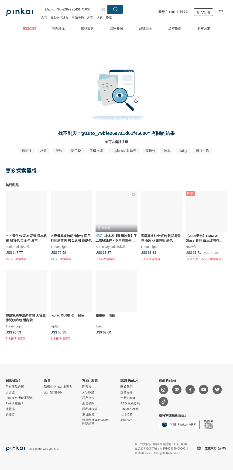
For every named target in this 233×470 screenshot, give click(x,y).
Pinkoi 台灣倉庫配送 (19, 398)
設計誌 (10, 392)
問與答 (86, 386)
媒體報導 (126, 392)
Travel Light (59, 247)
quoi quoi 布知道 (18, 247)
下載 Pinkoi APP (179, 425)
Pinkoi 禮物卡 (15, 403)
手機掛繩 (96, 151)
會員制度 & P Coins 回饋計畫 (95, 421)
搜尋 (115, 9)
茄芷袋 (26, 151)
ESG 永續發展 (130, 403)
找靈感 (10, 409)
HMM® (191, 247)
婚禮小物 (202, 151)
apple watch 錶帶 (124, 151)
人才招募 (126, 414)
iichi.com (126, 420)
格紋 (109, 17)
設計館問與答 (53, 392)
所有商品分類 (15, 386)
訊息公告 (88, 398)
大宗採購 (88, 392)
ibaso (99, 326)
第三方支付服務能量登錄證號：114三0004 (161, 444)
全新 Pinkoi (128, 398)
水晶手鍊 (78, 17)
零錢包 (150, 151)
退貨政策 (88, 414)
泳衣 (90, 17)
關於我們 (126, 386)
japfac (55, 326)
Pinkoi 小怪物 (129, 409)
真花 (44, 17)
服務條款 (88, 403)
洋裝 (59, 151)
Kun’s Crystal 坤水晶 (110, 247)
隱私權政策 (89, 409)
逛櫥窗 (10, 414)
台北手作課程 (59, 17)
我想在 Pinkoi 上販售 (173, 12)
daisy (183, 151)
